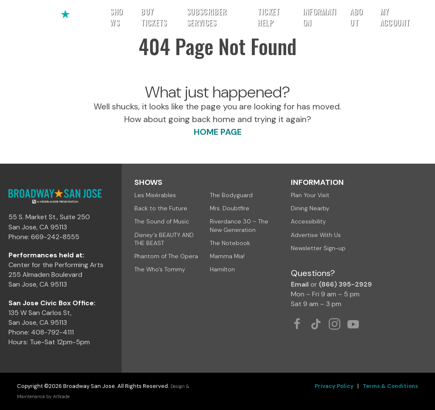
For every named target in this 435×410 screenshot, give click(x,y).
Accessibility (308, 221)
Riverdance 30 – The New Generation (239, 225)
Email (300, 284)
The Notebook (230, 243)
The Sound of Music (161, 221)
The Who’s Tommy (159, 269)
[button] (416, 17)
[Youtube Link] (353, 324)
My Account (395, 17)
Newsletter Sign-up (318, 248)
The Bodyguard (231, 195)
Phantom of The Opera (166, 256)
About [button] (356, 17)
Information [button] (320, 17)
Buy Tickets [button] (154, 17)
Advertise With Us (316, 235)
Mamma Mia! (227, 256)
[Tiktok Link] (316, 324)
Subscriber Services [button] (207, 17)
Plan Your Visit (310, 195)
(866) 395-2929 (345, 284)
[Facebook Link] (297, 324)
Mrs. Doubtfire (229, 208)
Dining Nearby (310, 208)
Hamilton (222, 269)
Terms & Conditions (390, 386)
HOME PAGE (218, 131)
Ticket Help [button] (268, 17)
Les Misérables (155, 195)
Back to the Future (160, 208)
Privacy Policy (334, 386)
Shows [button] (116, 17)
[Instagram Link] (334, 324)
